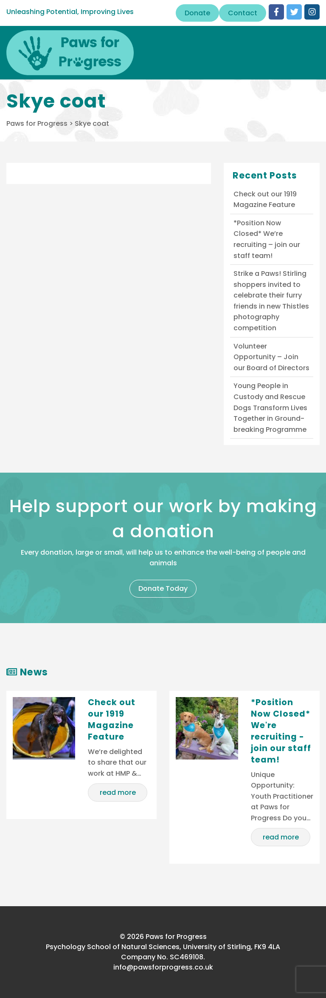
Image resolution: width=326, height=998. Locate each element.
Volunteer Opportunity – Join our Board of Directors (271, 357)
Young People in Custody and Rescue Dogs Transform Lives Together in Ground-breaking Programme (270, 407)
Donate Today (163, 588)
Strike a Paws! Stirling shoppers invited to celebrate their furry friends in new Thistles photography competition (271, 301)
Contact (242, 13)
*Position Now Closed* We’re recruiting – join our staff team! (266, 239)
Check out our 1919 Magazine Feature (265, 199)
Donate (197, 13)
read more (118, 792)
